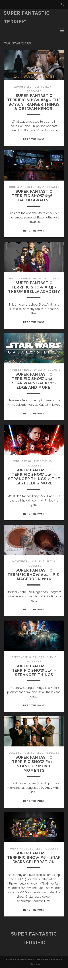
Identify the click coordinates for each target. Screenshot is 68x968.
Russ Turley (42, 86)
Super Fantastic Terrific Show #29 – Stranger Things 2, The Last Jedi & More (34, 476)
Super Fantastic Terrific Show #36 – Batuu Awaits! (34, 195)
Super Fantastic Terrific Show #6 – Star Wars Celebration (34, 857)
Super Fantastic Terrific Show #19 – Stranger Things (34, 670)
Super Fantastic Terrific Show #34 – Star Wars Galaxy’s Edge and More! (34, 381)
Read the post (34, 139)
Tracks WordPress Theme (25, 959)
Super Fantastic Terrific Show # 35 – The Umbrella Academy (34, 287)
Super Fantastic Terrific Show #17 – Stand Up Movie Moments (34, 764)
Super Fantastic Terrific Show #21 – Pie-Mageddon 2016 (34, 574)
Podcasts (34, 91)
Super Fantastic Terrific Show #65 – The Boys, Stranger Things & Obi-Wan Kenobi (34, 102)
